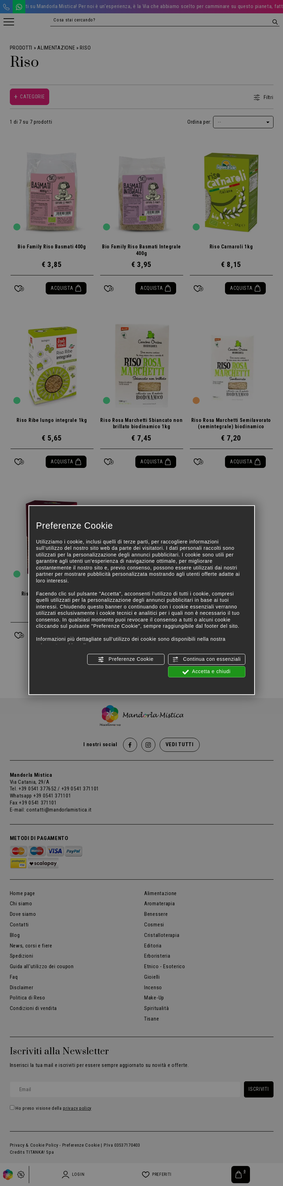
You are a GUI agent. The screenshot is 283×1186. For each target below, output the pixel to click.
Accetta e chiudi (206, 672)
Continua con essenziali (206, 659)
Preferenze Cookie (125, 659)
